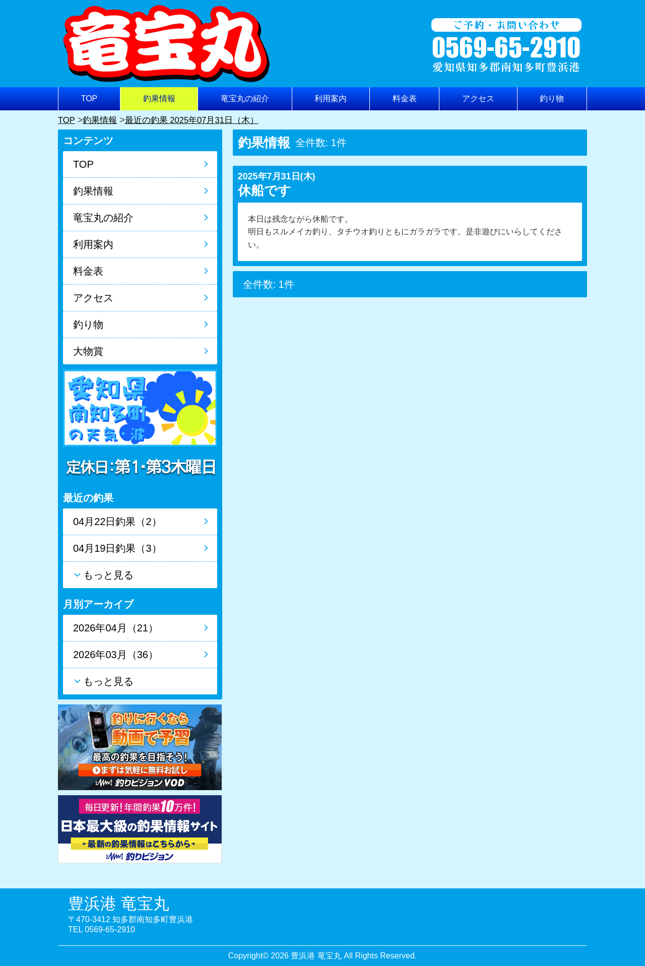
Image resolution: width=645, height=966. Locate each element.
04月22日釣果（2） (117, 521)
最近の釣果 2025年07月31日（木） (199, 120)
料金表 (405, 98)
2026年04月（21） (115, 627)
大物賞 (88, 351)
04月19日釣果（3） (117, 548)
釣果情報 (159, 98)
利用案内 (330, 98)
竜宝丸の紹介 (245, 98)
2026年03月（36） (115, 654)
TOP (89, 98)
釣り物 (552, 98)
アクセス (478, 98)
